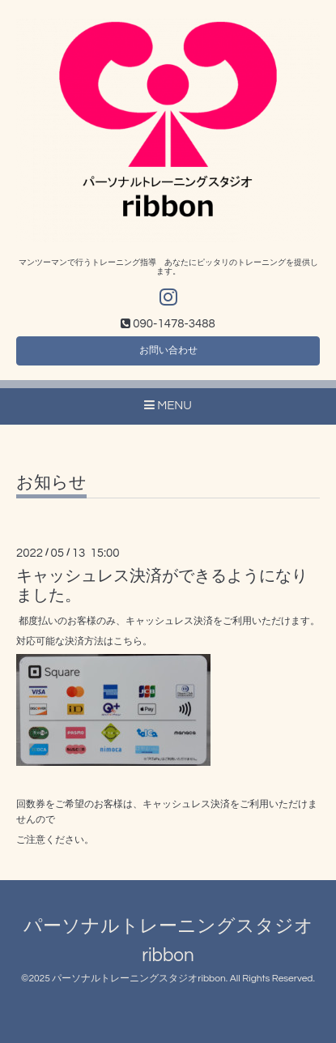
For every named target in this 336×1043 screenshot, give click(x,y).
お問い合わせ (168, 350)
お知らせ (51, 482)
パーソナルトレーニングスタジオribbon (138, 978)
